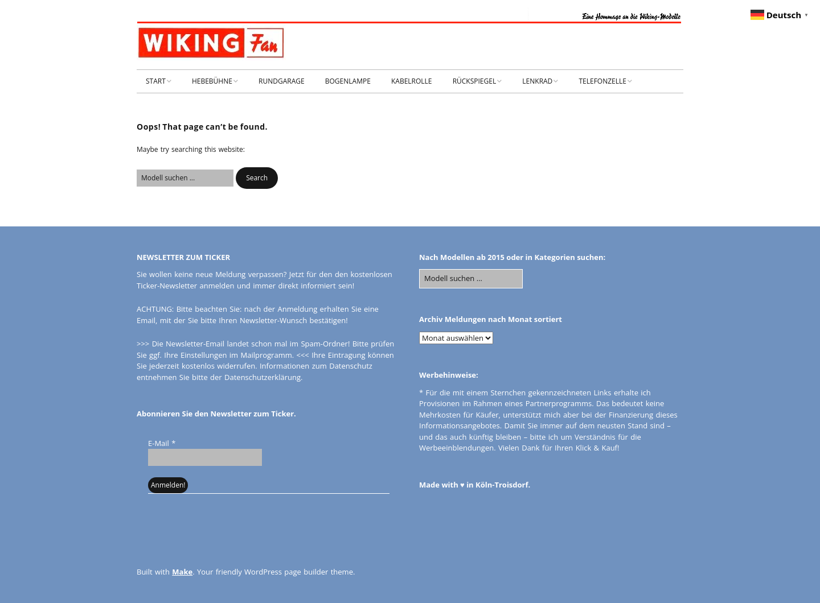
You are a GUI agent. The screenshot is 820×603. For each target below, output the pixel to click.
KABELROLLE (411, 81)
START (156, 81)
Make (182, 572)
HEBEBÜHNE (212, 81)
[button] (257, 178)
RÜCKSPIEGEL (475, 81)
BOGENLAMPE (348, 81)
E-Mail (161, 443)
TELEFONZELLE (602, 81)
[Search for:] (185, 178)
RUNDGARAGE (282, 81)
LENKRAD (537, 81)
